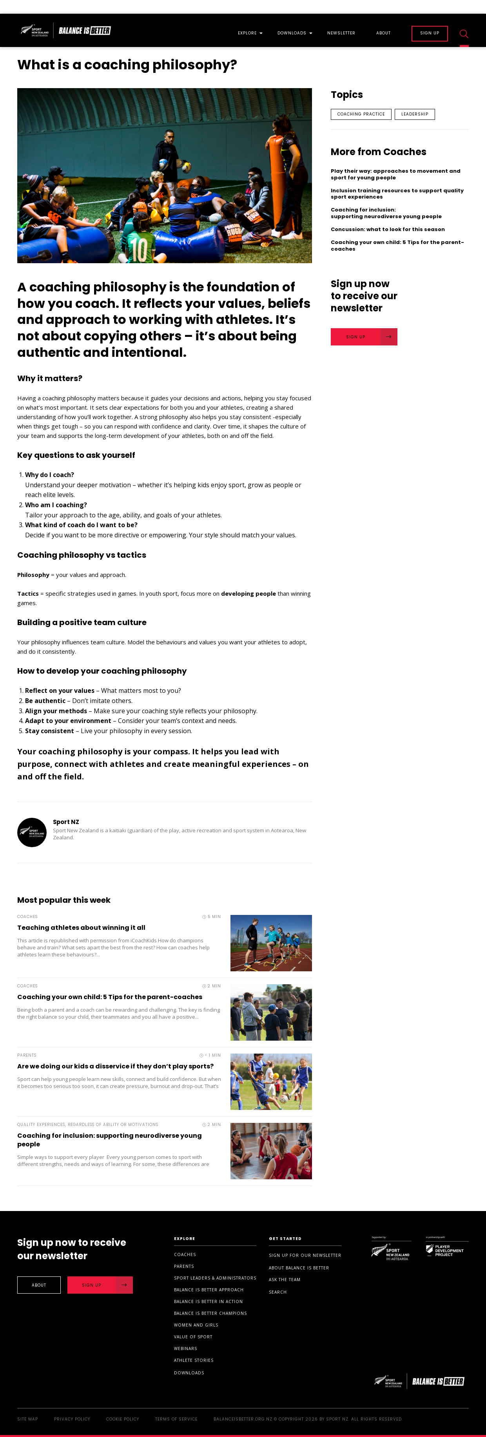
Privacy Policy (72, 1419)
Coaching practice (361, 114)
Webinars (185, 1348)
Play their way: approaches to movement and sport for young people (396, 174)
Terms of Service (176, 1419)
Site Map (27, 1419)
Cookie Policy (122, 1419)
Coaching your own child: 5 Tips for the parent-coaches (109, 996)
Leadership (414, 114)
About (383, 33)
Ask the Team (285, 1279)
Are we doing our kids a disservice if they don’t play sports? (115, 1066)
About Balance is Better (299, 1267)
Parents (184, 1266)
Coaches (185, 1254)
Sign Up (372, 336)
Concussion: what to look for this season (389, 229)
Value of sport (193, 1336)
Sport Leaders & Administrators (215, 1278)
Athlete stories (194, 1360)
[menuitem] (247, 30)
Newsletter (341, 33)
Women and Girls (196, 1325)
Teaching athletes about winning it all (81, 927)
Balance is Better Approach (209, 1289)
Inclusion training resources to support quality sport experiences (397, 194)
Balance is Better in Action (208, 1301)
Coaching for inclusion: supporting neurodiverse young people (109, 1140)
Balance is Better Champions (210, 1313)
